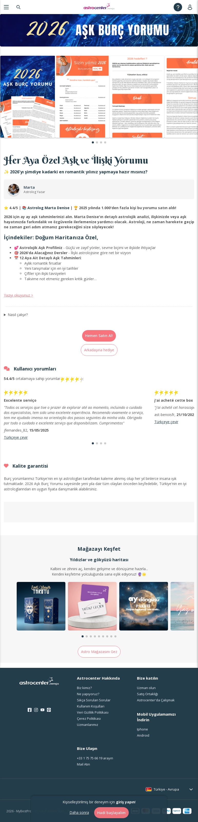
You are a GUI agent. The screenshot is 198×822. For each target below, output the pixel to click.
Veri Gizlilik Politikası (92, 712)
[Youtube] (42, 710)
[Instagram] (36, 710)
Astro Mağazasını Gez (99, 651)
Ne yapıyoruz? (88, 694)
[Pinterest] (49, 710)
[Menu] (6, 7)
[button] (93, 142)
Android (143, 735)
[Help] (178, 7)
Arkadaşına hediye (99, 349)
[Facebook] (30, 710)
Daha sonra (79, 812)
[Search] (18, 7)
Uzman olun (146, 687)
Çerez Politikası (89, 718)
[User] (191, 7)
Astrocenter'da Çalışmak (156, 700)
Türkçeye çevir (16, 437)
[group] (41, 607)
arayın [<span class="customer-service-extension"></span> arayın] (95, 758)
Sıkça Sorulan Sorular (94, 700)
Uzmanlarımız (87, 724)
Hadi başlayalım (111, 812)
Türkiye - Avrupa (166, 789)
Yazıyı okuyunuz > (18, 295)
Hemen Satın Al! (99, 335)
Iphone (142, 729)
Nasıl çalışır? (18, 314)
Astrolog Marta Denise (48, 207)
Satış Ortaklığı (147, 694)
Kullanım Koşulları (90, 706)
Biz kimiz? (84, 687)
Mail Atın (83, 764)
